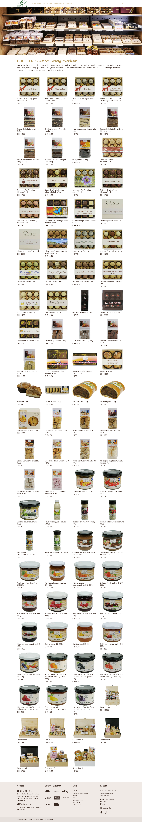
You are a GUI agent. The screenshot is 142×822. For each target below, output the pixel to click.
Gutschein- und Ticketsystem (39, 820)
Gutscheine (36, 3)
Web (103, 804)
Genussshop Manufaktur (54, 3)
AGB (73, 798)
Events (69, 3)
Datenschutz (76, 805)
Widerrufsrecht (77, 800)
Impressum (76, 802)
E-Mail (104, 802)
